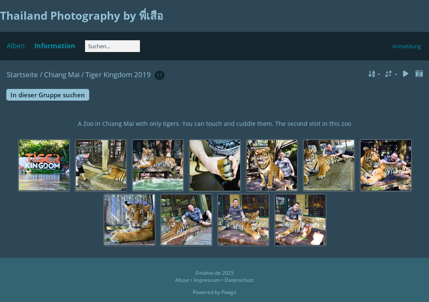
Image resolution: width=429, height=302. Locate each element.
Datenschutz (239, 280)
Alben (16, 45)
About (182, 280)
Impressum (207, 280)
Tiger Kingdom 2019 (118, 74)
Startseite (22, 74)
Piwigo (228, 292)
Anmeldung (406, 46)
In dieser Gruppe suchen (47, 95)
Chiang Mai (62, 74)
